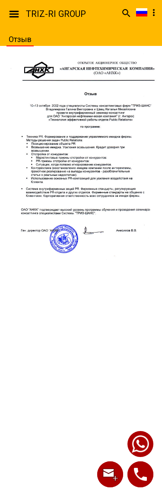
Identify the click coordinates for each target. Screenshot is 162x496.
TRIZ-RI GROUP (56, 14)
